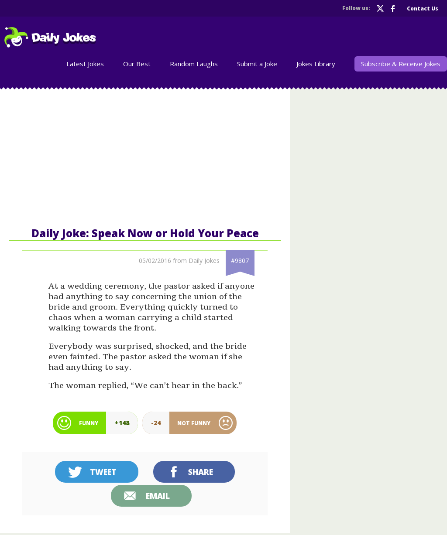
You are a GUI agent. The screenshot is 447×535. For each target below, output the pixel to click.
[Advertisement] (145, 156)
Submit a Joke (257, 63)
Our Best (137, 63)
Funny (88, 423)
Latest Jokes (85, 63)
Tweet (103, 472)
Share (200, 472)
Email (158, 496)
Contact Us (422, 8)
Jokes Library (315, 63)
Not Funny (193, 423)
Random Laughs (194, 63)
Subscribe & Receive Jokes (400, 63)
